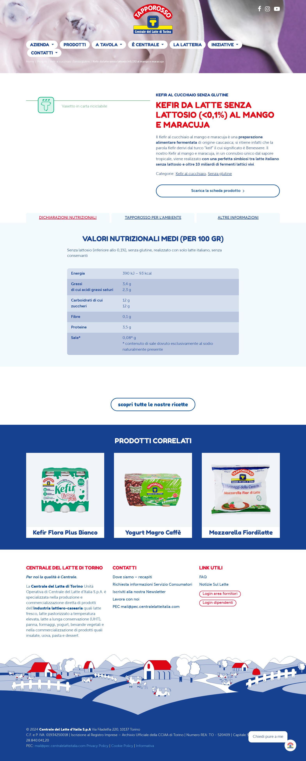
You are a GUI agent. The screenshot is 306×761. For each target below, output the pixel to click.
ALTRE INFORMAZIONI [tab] (238, 218)
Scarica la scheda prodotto (218, 190)
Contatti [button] (42, 52)
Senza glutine (81, 61)
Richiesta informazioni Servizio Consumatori (152, 585)
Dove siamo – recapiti (132, 577)
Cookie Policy (122, 746)
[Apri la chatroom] (290, 745)
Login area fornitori (220, 594)
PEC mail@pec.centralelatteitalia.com (146, 607)
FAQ (203, 577)
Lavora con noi (126, 599)
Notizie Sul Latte (214, 585)
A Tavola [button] (107, 44)
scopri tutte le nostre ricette (153, 404)
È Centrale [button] (146, 44)
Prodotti (75, 44)
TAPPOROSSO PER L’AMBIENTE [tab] (153, 218)
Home (30, 61)
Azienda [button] (40, 44)
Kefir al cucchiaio (60, 61)
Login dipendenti (218, 603)
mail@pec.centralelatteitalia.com (60, 746)
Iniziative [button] (223, 44)
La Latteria (187, 44)
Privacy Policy (97, 746)
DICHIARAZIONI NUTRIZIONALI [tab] (68, 218)
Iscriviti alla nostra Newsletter (139, 592)
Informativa (145, 746)
